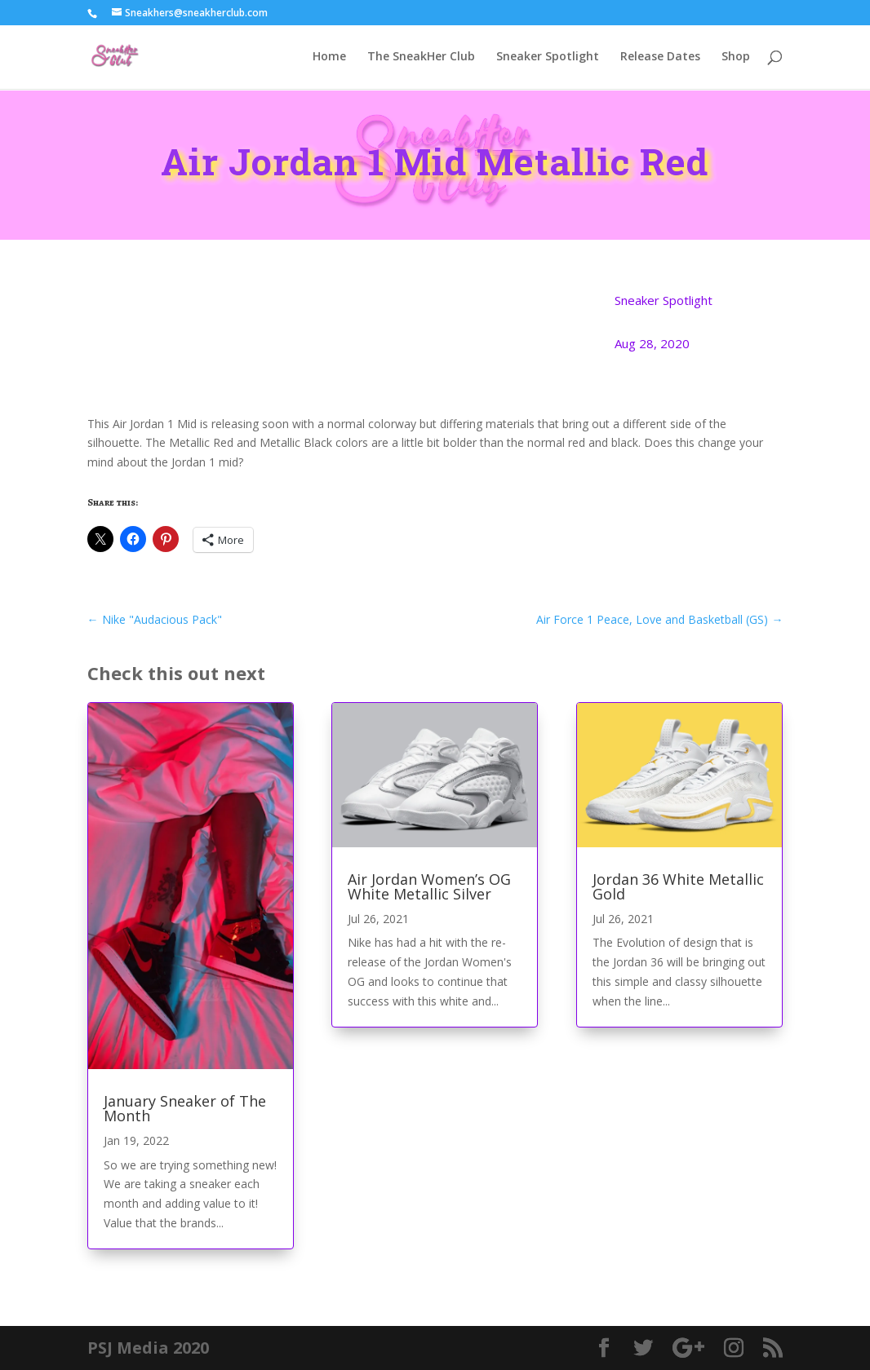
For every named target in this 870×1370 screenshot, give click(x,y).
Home (329, 57)
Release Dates (660, 57)
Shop (735, 57)
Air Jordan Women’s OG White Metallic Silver (429, 886)
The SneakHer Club (421, 57)
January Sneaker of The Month (185, 1108)
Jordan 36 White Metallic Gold (678, 886)
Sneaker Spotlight (547, 57)
